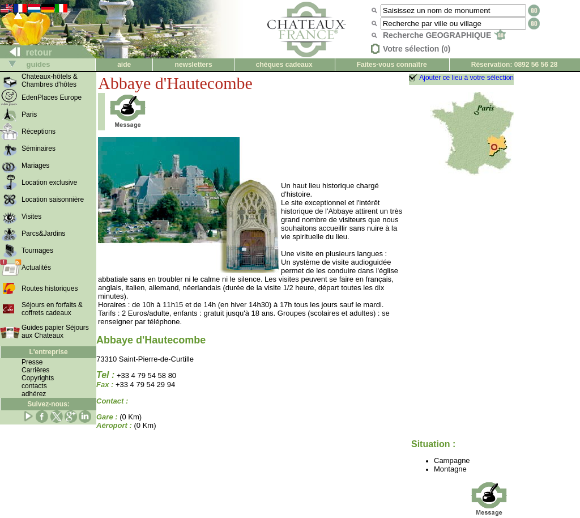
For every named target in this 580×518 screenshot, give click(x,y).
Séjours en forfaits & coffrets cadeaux (52, 309)
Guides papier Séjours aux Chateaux (55, 331)
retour (26, 52)
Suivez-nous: (48, 404)
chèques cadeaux (284, 65)
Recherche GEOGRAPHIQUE (444, 35)
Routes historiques (50, 288)
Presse (32, 362)
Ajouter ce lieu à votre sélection (466, 78)
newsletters (193, 65)
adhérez (34, 394)
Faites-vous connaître (392, 65)
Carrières (35, 370)
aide (124, 65)
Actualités (36, 267)
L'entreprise (48, 352)
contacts (34, 386)
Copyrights (38, 378)
